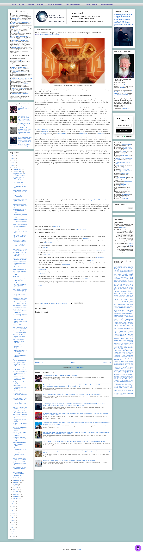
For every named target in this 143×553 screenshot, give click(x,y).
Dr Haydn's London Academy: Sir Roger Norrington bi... (19, 378)
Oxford (116, 354)
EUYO (115, 313)
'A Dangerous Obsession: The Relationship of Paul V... (20, 206)
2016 (13, 511)
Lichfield (116, 332)
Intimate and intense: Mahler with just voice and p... (19, 346)
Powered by (123, 136)
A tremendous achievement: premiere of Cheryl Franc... (20, 216)
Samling (120, 367)
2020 (13, 501)
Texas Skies (16, 276)
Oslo (132, 352)
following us (56, 226)
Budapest (131, 283)
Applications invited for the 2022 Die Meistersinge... (20, 359)
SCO (132, 367)
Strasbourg (122, 376)
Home (40, 285)
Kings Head (120, 328)
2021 (13, 167)
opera (131, 347)
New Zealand (127, 341)
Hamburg (116, 325)
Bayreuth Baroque (122, 274)
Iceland (128, 325)
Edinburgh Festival (128, 309)
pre (129, 358)
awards (131, 270)
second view (130, 368)
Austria (128, 270)
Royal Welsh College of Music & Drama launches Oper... (20, 439)
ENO (115, 312)
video (131, 386)
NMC (123, 343)
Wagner (116, 387)
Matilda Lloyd (125, 198)
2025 (13, 158)
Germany (131, 318)
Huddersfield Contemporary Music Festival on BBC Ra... (20, 236)
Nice (120, 343)
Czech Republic (129, 304)
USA (132, 384)
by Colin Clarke (127, 285)
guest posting (86, 238)
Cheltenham (122, 295)
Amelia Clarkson (125, 173)
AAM (132, 266)
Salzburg (116, 367)
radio (126, 360)
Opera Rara (125, 350)
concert (131, 299)
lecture (119, 330)
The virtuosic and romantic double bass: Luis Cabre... (19, 429)
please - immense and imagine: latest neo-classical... (18, 341)
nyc (129, 346)
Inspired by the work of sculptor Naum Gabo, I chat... (19, 336)
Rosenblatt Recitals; (119, 364)
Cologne (116, 299)
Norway (126, 346)
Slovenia (124, 370)
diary (131, 306)
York (118, 395)
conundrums (126, 303)
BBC (120, 276)
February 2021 (17, 496)
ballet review (123, 271)
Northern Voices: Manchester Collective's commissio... (19, 311)
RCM (132, 360)
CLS (119, 298)
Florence (124, 316)
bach (115, 271)
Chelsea (116, 295)
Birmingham (117, 278)
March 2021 (16, 494)
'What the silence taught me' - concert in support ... (20, 350)
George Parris (125, 169)
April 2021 (16, 492)
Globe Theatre (118, 319)
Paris (123, 355)
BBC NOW (125, 275)
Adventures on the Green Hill (125, 267)
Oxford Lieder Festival (124, 354)
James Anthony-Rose (121, 177)
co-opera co (127, 298)
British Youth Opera (119, 281)
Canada (122, 291)
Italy (130, 327)
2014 (13, 515)
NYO (132, 346)
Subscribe (123, 130)
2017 (13, 508)
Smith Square (130, 370)
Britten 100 (127, 281)
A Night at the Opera (18, 182)
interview (45, 247)
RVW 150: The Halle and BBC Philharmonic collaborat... (19, 254)
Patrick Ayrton (125, 184)
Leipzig (115, 331)
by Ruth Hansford (123, 288)
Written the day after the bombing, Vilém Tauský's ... (20, 449)
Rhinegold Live (120, 363)
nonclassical (126, 343)
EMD (120, 310)
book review (129, 278)
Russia (129, 364)
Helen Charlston (128, 148)
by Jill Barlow (125, 287)
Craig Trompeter (120, 165)
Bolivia (123, 278)
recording (131, 361)
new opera (116, 341)
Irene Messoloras (126, 147)
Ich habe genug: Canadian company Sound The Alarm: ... (19, 373)
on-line (121, 347)
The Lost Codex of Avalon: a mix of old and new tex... (20, 459)
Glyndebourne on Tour (119, 321)
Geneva (126, 318)
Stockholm (116, 376)
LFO (132, 331)
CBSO (129, 291)
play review (130, 356)
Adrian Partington (126, 144)
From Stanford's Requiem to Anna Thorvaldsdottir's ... (20, 258)
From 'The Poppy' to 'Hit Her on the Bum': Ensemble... (20, 328)
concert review (100, 250)
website (115, 389)
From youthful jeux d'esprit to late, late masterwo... (19, 306)
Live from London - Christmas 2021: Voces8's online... (18, 195)
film (125, 315)
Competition (124, 299)
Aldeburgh (116, 269)
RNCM (131, 363)
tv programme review (122, 384)
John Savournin (83, 133)
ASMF (124, 270)
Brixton (120, 283)
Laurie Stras (119, 190)
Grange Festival (129, 321)
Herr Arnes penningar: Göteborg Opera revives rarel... (20, 179)
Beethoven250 (124, 277)
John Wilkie (101, 133)
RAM (129, 360)
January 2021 (16, 498)
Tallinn (115, 379)
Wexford (119, 390)
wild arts (126, 392)
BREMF (116, 280)
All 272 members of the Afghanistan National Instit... (19, 294)
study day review (118, 377)
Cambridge (116, 291)
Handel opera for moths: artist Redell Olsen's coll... (19, 364)
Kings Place (127, 328)
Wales (120, 387)
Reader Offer (117, 361)
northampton (130, 344)
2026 (13, 156)
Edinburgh (120, 309)
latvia (132, 328)
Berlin (131, 277)
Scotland (116, 368)
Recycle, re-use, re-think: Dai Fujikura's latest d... (19, 368)
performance (130, 355)
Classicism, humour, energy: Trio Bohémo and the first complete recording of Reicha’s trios (69, 460)
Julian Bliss (125, 197)
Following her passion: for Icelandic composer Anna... (19, 211)
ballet (118, 271)
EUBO (131, 311)
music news (124, 338)
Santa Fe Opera (127, 367)
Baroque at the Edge (128, 273)
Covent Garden (121, 304)
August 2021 (16, 482)
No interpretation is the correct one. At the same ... (20, 394)
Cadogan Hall (129, 290)
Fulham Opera (129, 316)
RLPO (128, 363)
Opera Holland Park (45, 34)
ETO (128, 312)
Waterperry (126, 387)
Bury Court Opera (118, 284)
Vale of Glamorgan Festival (121, 386)
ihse (132, 325)
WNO (128, 393)
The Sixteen (120, 381)
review (92, 260)
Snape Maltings (118, 371)
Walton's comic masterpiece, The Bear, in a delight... (19, 387)
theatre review (118, 383)
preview (117, 360)
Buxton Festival (127, 284)
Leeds (123, 330)
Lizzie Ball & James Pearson (123, 170)
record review (46, 254)
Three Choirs (126, 383)
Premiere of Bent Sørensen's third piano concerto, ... (19, 355)
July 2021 (15, 485)
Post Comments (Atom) (77, 367)
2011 (13, 522)
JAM (115, 328)
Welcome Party (17, 267)
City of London (126, 296)
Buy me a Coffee (126, 108)
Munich (131, 335)
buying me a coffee (81, 229)
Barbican (121, 273)
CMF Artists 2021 (17, 325)
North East (117, 344)
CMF (122, 298)
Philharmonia (117, 356)
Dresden (116, 307)
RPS (126, 364)
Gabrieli (116, 318)
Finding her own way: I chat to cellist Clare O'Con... (20, 407)
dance (115, 306)
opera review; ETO (123, 352)
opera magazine (129, 349)
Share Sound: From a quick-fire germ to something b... (20, 226)
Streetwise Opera (129, 376)
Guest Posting (122, 323)
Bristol (124, 280)
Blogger (79, 549)
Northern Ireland (118, 346)
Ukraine (129, 384)
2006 (13, 534)
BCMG (115, 277)
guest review (129, 323)
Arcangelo (116, 270)
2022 (13, 165)
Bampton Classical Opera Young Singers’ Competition (19, 434)
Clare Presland (43, 133)
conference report (118, 303)
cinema (120, 296)
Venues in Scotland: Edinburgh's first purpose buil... (20, 231)
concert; (131, 301)
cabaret (123, 290)
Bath (115, 274)
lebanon (115, 330)
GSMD (116, 323)
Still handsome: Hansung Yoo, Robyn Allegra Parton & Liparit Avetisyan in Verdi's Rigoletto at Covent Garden (74, 441)
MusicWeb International (127, 248)
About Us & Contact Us (35, 4)
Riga (126, 363)
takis (38, 135)
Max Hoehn (123, 151)
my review (45, 131)
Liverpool (124, 332)
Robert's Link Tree (18, 4)
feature (127, 313)
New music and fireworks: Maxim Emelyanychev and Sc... (19, 263)
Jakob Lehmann (126, 194)
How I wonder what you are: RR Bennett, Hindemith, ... (20, 221)
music (128, 337)
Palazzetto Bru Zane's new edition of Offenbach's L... (20, 298)
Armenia (121, 270)
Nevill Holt (130, 340)
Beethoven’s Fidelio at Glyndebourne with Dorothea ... (18, 454)
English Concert (129, 310)
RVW (132, 364)
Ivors (132, 327)
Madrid (115, 335)
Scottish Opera (123, 368)
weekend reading (122, 389)
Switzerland (130, 377)
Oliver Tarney (124, 155)
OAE (118, 347)
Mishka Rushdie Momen (125, 186)
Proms (123, 360)
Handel (122, 325)
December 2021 (17, 169)
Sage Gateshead (129, 366)
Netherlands (125, 340)
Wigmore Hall (118, 392)
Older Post (107, 362)
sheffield (116, 370)
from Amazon (123, 227)
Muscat (125, 337)
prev (132, 358)
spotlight (130, 374)
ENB (123, 310)
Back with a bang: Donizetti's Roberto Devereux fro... (18, 474)
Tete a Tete (128, 379)
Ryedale (116, 366)
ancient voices (129, 268)
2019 (13, 504)
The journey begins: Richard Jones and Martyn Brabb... (20, 200)
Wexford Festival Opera (127, 390)
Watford (131, 387)
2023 (13, 163)
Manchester (121, 335)
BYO (120, 290)
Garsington (121, 318)
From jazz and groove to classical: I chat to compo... (19, 280)
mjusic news (127, 335)
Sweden (125, 377)
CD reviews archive (90, 4)
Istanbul (126, 327)
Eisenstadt (116, 310)
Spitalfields (117, 374)
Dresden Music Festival (124, 307)
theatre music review (128, 381)
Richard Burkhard (61, 133)
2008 (13, 529)
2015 (13, 513)
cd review (122, 293)
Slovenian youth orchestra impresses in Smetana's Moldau (60, 375)
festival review (121, 315)
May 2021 (15, 489)
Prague (125, 358)
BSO (128, 283)
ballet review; (130, 271)
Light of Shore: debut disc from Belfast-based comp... (19, 273)
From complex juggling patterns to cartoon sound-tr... (19, 245)
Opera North (117, 350)
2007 (13, 531)
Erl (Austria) (120, 311)
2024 (13, 160)
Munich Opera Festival (119, 337)
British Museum (130, 280)
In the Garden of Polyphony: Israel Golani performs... (20, 241)
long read (122, 334)
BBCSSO (131, 275)
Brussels (124, 283)
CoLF (132, 298)
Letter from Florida (122, 331)
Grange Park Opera (120, 322)
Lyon (132, 334)
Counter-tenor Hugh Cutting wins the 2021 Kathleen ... (20, 316)
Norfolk (131, 343)
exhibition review (121, 313)
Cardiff (126, 291)
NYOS (115, 347)
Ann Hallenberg (128, 181)
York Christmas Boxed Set (19, 269)
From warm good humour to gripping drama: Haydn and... (20, 403)
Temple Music (121, 379)
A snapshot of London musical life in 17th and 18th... (19, 186)
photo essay (124, 356)
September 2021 (17, 480)
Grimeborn (130, 322)
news (131, 341)
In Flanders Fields (17, 391)
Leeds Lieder (129, 330)
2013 (13, 518)
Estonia (124, 311)
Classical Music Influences (121, 96)
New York (121, 341)
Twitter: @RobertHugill (54, 4)
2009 (13, 527)
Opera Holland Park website (98, 200)
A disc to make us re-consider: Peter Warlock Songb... (20, 321)
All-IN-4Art (122, 268)
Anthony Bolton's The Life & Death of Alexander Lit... (20, 191)
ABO (115, 267)
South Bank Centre (126, 373)
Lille (120, 332)
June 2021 (16, 487)
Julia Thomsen (125, 154)
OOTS (128, 347)
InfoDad (131, 252)
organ (129, 352)
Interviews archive (107, 4)
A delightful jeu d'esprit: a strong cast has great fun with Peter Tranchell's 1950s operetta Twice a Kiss (72, 394)
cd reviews (130, 293)
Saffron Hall (121, 366)
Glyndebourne (129, 319)
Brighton (121, 280)
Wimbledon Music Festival (120, 393)
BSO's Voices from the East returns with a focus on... (20, 302)
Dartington (120, 306)
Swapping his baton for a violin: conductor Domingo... (19, 444)
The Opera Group (123, 380)
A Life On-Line (118, 266)
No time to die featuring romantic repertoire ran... (20, 331)
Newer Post (39, 362)
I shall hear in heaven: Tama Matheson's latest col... (20, 399)
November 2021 (17, 172)
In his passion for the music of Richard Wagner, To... (20, 249)
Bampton (116, 273)
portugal (120, 358)
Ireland (122, 327)
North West (124, 344)
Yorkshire (122, 395)
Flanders (120, 316)
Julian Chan (123, 168)
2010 (13, 525)
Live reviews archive (73, 4)
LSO (129, 334)
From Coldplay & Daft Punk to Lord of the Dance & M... (20, 416)
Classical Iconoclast (130, 244)
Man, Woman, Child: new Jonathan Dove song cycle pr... (19, 468)
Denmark (126, 306)
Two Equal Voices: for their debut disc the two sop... (20, 424)
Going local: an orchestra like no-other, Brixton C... (20, 411)
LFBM (129, 331)
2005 (13, 536)
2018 (13, 506)
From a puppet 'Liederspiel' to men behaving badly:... (20, 290)
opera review (55, 34)
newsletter (116, 343)
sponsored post (123, 374)
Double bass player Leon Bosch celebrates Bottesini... (19, 285)
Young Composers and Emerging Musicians (19, 174)
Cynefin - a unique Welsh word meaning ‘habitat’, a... (19, 463)
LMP (128, 332)
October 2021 (16, 478)
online (125, 347)
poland (115, 358)
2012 (13, 520)
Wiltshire (131, 392)
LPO (126, 334)
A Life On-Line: (126, 266)
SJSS (120, 370)
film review (128, 315)
